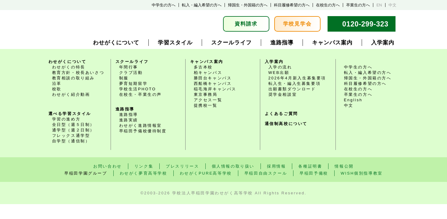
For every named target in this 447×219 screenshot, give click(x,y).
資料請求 (246, 24)
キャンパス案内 (332, 43)
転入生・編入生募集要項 (294, 83)
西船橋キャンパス (213, 83)
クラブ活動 (131, 72)
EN (379, 5)
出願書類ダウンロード (292, 89)
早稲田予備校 (314, 173)
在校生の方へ (328, 5)
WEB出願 (278, 72)
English (353, 100)
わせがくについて (116, 43)
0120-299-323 (365, 24)
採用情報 (276, 166)
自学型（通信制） (71, 141)
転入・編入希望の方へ (202, 5)
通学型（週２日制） (73, 130)
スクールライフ (231, 43)
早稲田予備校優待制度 (143, 131)
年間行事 (128, 67)
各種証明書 (310, 166)
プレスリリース (182, 166)
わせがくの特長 (68, 67)
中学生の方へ (164, 5)
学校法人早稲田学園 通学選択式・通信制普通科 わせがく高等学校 (97, 24)
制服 (124, 78)
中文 (392, 5)
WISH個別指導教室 (362, 173)
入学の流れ (280, 67)
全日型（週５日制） (73, 124)
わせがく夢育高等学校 (143, 173)
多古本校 (203, 67)
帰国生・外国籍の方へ (248, 5)
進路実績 (128, 120)
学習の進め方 (66, 119)
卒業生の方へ (358, 5)
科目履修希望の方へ (292, 5)
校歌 (57, 89)
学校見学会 (297, 24)
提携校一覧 (206, 105)
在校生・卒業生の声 (140, 94)
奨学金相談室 (282, 94)
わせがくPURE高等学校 (206, 173)
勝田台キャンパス (213, 78)
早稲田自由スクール (265, 173)
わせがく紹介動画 (71, 94)
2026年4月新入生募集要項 (297, 78)
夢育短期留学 (133, 83)
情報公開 (344, 166)
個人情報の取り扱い (233, 166)
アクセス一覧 (208, 100)
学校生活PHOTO (137, 89)
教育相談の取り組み (73, 78)
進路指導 (281, 43)
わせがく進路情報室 (140, 125)
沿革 (57, 83)
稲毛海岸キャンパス (215, 89)
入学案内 (382, 43)
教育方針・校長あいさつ (78, 72)
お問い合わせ (107, 166)
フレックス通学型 (71, 135)
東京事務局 (206, 94)
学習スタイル (175, 43)
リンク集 (143, 166)
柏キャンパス (208, 72)
